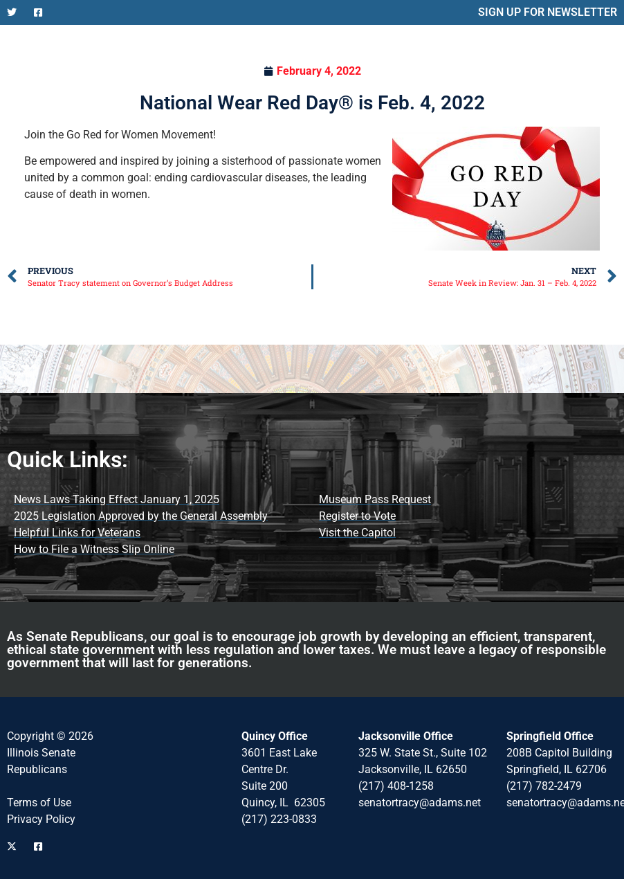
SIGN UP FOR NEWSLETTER (547, 12)
